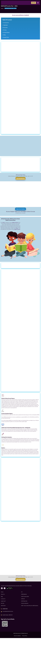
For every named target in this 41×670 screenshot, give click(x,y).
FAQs (4, 34)
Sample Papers (6, 32)
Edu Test (2, 603)
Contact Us (3, 598)
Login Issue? (3, 601)
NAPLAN (23, 598)
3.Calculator (5, 27)
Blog (2, 596)
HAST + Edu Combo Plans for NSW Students (29, 605)
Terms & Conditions (17, 635)
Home (2, 8)
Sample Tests (6, 37)
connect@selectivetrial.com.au (8, 611)
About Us (3, 594)
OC (22, 591)
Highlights (5, 25)
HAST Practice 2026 (25, 596)
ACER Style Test (24, 601)
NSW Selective (24, 594)
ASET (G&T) (3, 605)
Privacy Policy (24, 635)
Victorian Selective (24, 603)
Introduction (6, 22)
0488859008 (5, 608)
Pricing (4, 30)
